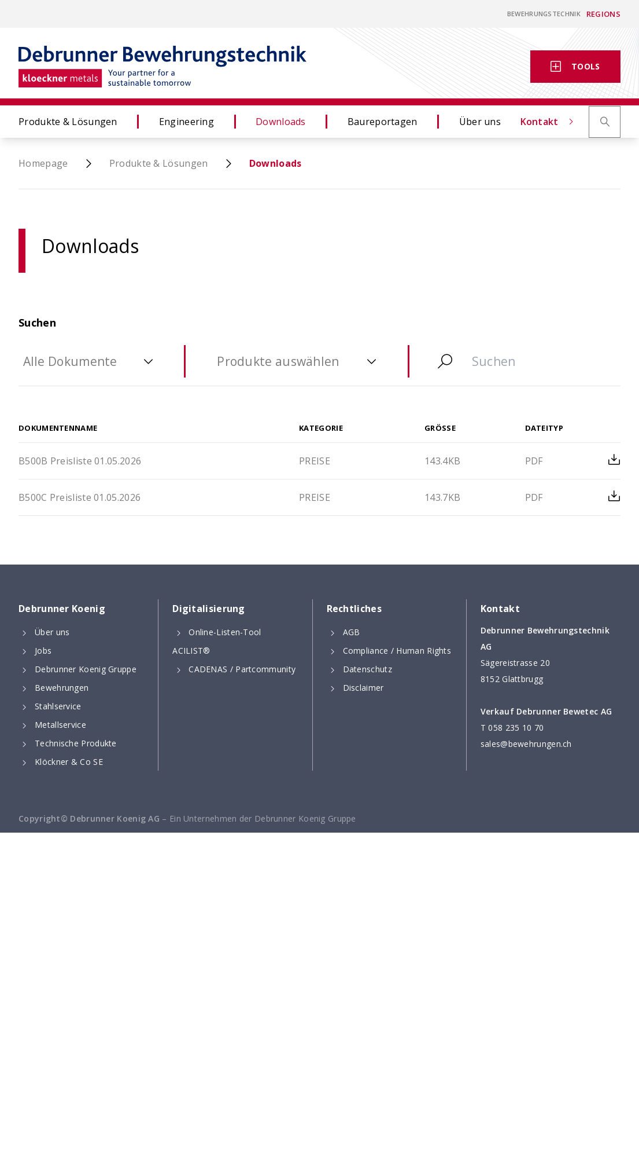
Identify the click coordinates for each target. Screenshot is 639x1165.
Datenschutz (367, 669)
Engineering (222, 121)
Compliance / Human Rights (397, 650)
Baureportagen (418, 121)
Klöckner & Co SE (69, 761)
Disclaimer (363, 687)
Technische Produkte (76, 743)
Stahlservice (58, 706)
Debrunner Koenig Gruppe (85, 669)
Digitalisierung (208, 608)
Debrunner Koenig (62, 608)
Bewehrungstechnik (544, 13)
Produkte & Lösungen (86, 121)
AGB (351, 632)
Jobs (43, 650)
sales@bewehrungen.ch (526, 743)
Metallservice (60, 724)
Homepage (43, 163)
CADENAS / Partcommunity (242, 669)
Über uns (516, 121)
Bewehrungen (61, 687)
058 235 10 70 (516, 727)
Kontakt (492, 66)
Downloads (316, 121)
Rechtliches (354, 608)
